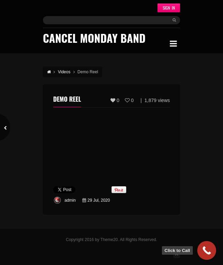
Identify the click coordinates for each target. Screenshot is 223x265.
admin (70, 200)
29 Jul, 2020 (98, 200)
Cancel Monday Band (94, 38)
